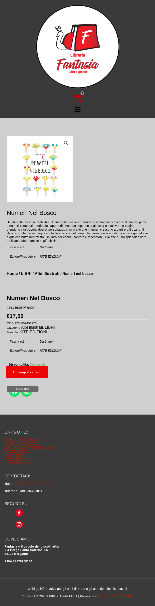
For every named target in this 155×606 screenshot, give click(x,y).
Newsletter (14, 455)
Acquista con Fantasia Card (29, 447)
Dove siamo (15, 459)
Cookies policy (17, 463)
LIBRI (26, 273)
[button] (66, 143)
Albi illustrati (47, 273)
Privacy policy (16, 451)
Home (12, 273)
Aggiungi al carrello (26, 372)
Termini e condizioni (22, 439)
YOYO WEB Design (116, 596)
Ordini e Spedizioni (21, 443)
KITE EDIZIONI (33, 332)
